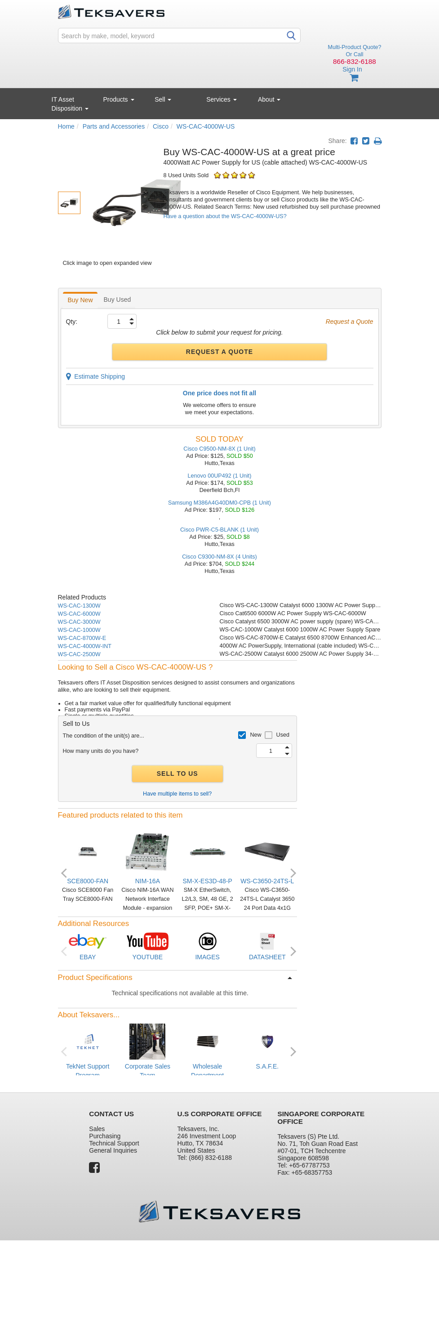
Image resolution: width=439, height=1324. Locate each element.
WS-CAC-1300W (79, 606)
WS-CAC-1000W (79, 630)
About (269, 99)
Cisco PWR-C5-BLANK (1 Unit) (219, 530)
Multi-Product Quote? (354, 47)
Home (66, 126)
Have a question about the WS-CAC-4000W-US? (225, 216)
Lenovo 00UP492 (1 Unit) (219, 476)
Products (118, 99)
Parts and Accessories (114, 126)
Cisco (161, 126)
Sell (163, 99)
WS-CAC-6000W (79, 614)
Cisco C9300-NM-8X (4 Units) (219, 557)
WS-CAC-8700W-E (82, 638)
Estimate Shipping (95, 376)
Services (221, 99)
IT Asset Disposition (70, 104)
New (255, 735)
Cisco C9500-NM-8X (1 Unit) (219, 449)
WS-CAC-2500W (79, 654)
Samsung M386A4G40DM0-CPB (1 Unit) (219, 503)
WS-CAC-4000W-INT (84, 646)
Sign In (352, 69)
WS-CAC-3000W (79, 622)
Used (282, 735)
